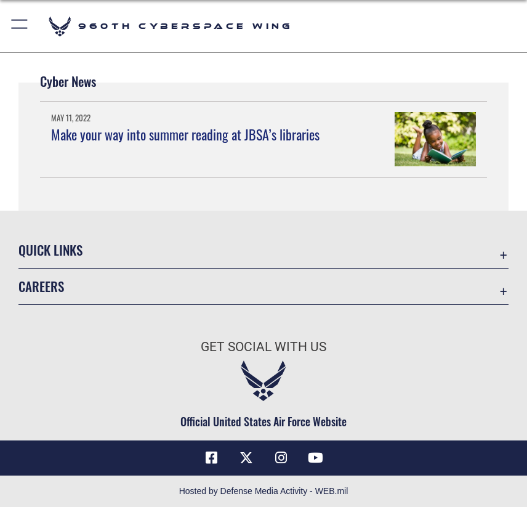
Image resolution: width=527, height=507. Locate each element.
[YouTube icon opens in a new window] (316, 457)
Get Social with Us (263, 346)
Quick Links (50, 249)
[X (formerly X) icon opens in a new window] (246, 457)
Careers (41, 286)
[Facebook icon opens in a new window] (211, 457)
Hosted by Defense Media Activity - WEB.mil (263, 491)
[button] (20, 26)
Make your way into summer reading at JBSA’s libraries (185, 134)
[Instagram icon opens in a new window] (281, 457)
